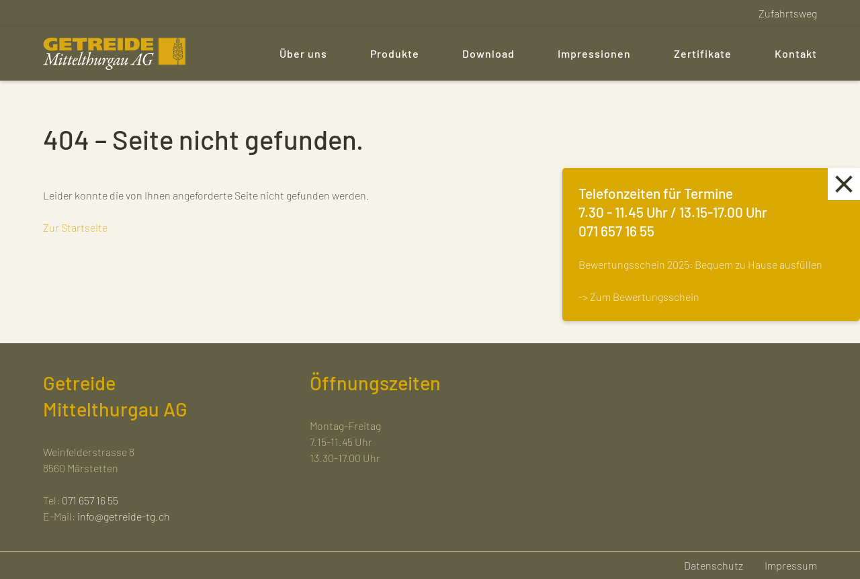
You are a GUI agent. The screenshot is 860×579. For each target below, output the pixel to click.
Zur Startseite (75, 227)
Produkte (394, 53)
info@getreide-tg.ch (123, 516)
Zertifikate (703, 53)
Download (488, 53)
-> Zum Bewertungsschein (638, 296)
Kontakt (796, 53)
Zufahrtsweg (788, 13)
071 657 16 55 (90, 500)
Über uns (303, 53)
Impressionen (594, 53)
